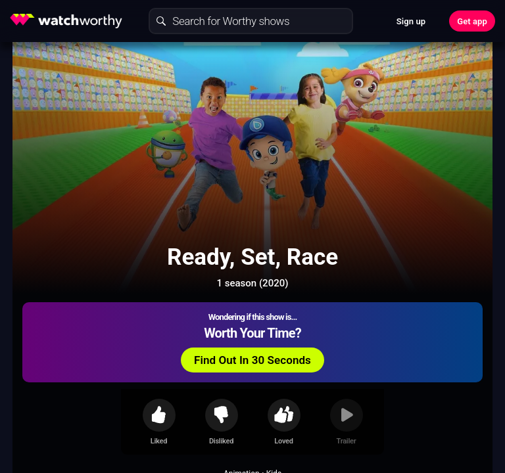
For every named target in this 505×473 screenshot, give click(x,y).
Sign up (411, 21)
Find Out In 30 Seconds (252, 360)
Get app (472, 21)
